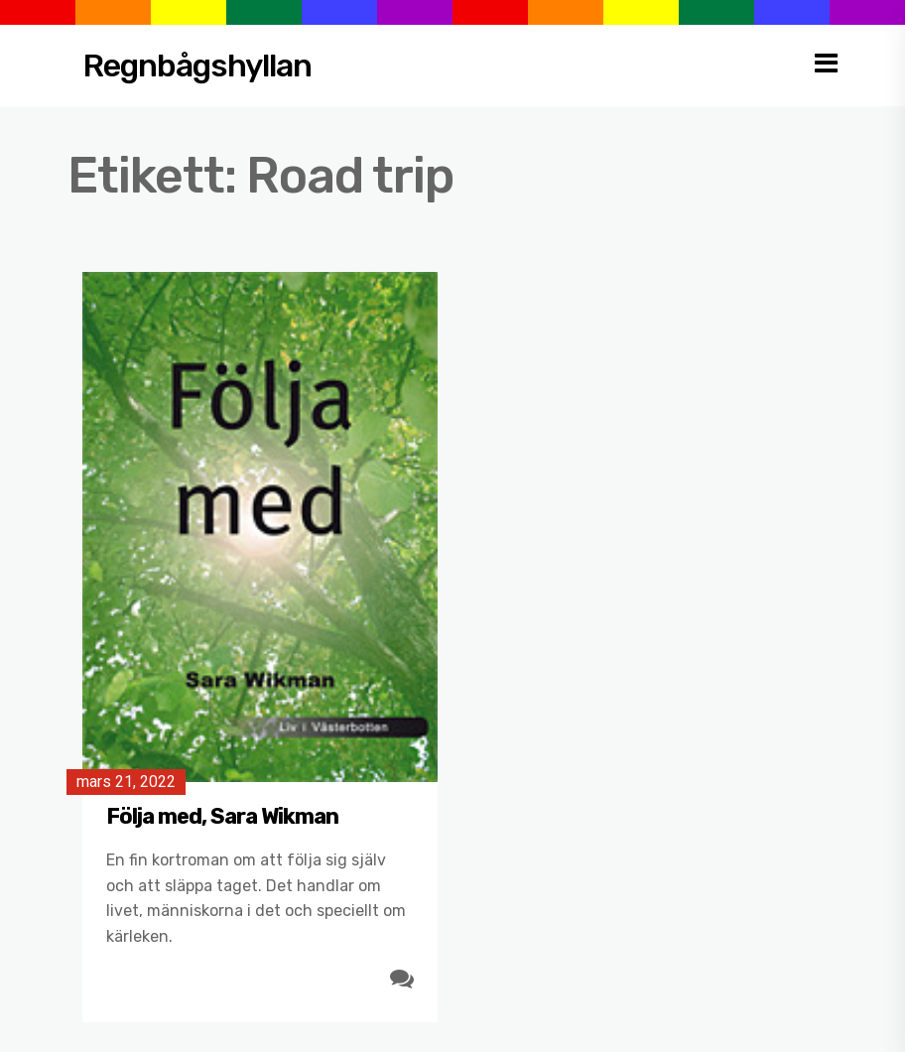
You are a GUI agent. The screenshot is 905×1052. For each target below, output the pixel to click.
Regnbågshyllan (197, 65)
